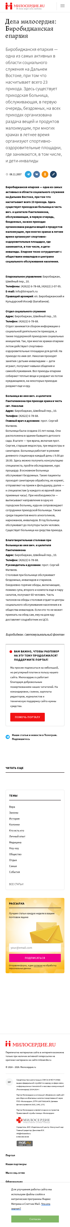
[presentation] (35, 947)
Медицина (15, 842)
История (14, 818)
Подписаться (35, 958)
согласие (38, 965)
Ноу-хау (14, 848)
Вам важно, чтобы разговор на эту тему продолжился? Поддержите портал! (36, 655)
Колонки (14, 824)
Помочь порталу (27, 717)
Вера (12, 806)
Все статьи (16, 884)
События (14, 872)
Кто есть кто (16, 830)
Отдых (13, 860)
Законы (13, 812)
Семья (13, 866)
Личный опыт (17, 836)
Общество (15, 854)
